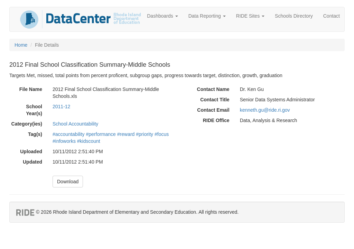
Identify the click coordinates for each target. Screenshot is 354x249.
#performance (101, 134)
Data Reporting (207, 16)
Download (67, 181)
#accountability (69, 134)
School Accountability (75, 124)
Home (21, 45)
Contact (331, 16)
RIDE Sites (250, 16)
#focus (162, 134)
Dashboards (162, 16)
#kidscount (88, 141)
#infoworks (64, 141)
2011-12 (61, 106)
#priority (144, 134)
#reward (126, 134)
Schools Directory (294, 16)
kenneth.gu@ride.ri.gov (265, 110)
